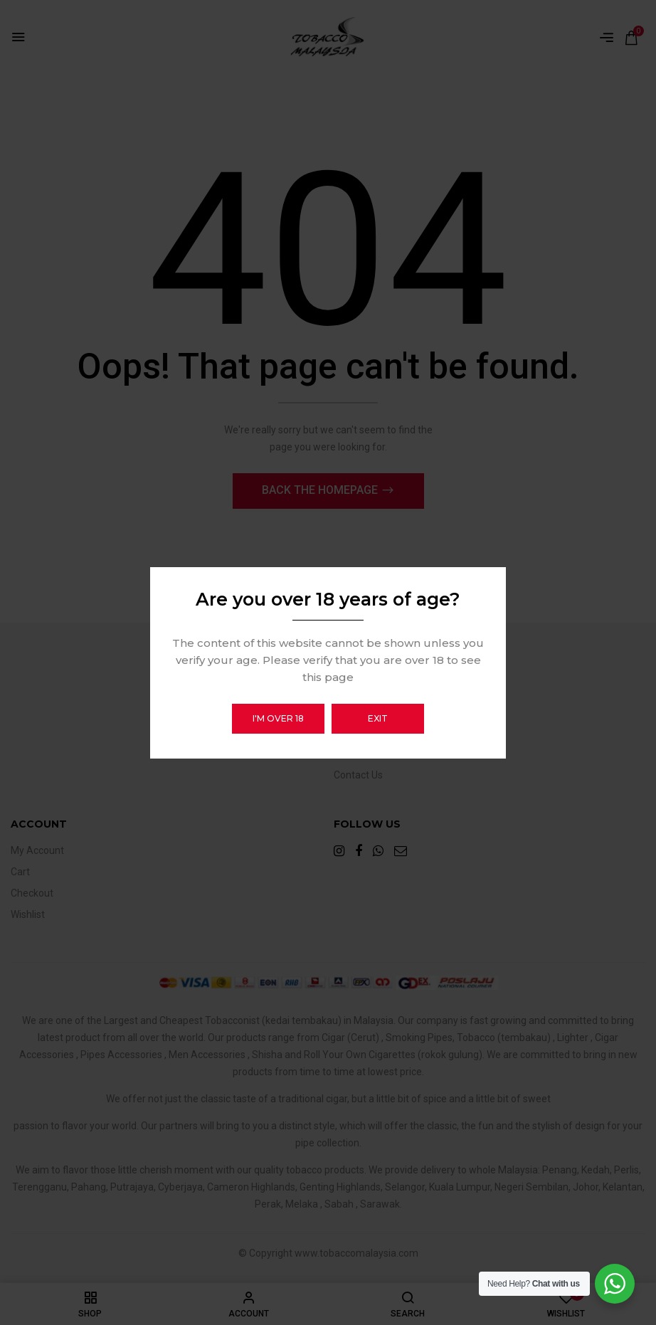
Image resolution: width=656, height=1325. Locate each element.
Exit (378, 718)
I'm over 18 (278, 718)
